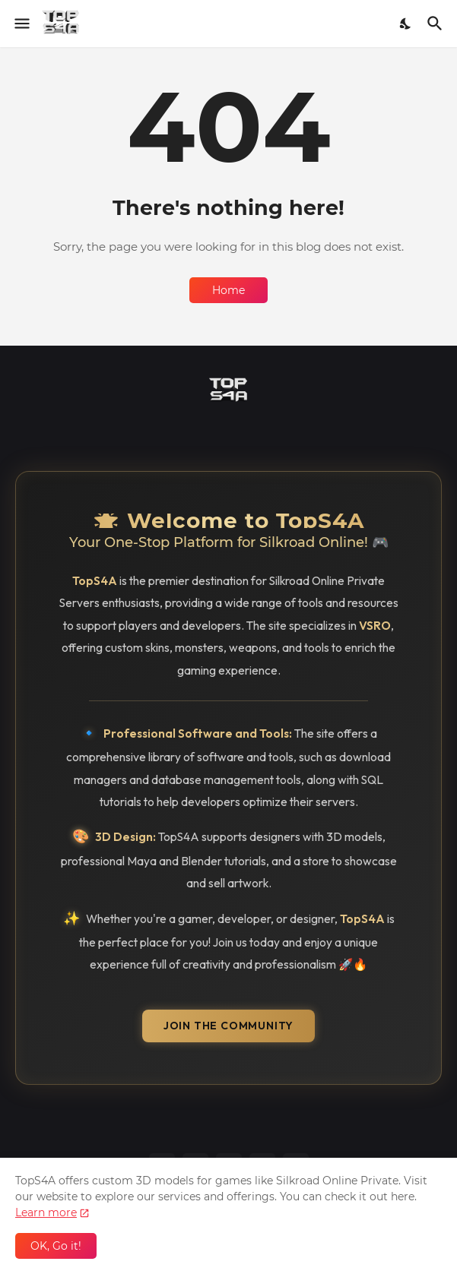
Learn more (46, 1212)
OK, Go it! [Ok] (55, 1246)
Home (228, 290)
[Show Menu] (21, 23)
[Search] (437, 23)
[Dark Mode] (406, 23)
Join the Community (228, 1025)
